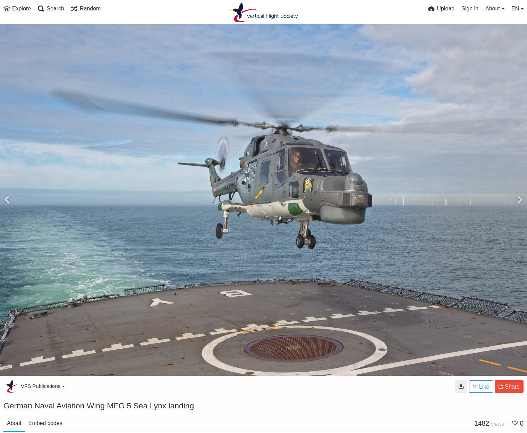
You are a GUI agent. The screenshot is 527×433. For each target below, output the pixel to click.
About (14, 423)
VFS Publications (43, 386)
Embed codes (45, 423)
